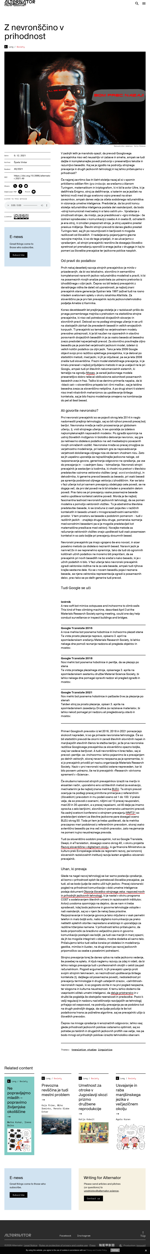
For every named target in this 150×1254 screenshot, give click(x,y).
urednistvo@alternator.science (101, 1191)
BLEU (115, 789)
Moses (90, 373)
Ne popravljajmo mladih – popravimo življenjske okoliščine (19, 1100)
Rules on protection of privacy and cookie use (63, 1245)
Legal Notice (30, 1245)
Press (93, 1245)
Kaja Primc (48, 1105)
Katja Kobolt (86, 1119)
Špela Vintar (20, 162)
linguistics (105, 1049)
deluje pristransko (122, 993)
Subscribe (18, 255)
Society (21, 46)
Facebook (65, 1235)
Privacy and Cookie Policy (96, 1250)
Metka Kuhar (14, 1122)
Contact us (93, 1198)
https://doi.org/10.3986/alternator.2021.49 (32, 177)
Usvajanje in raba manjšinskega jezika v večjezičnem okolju (128, 1097)
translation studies (84, 1049)
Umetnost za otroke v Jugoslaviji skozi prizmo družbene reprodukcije (93, 1097)
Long (11, 46)
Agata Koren (123, 1119)
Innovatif (141, 1245)
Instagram (83, 1235)
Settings (115, 1250)
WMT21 (131, 813)
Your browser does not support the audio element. (27, 205)
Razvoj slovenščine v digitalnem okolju (85, 847)
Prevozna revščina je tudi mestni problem (56, 1090)
